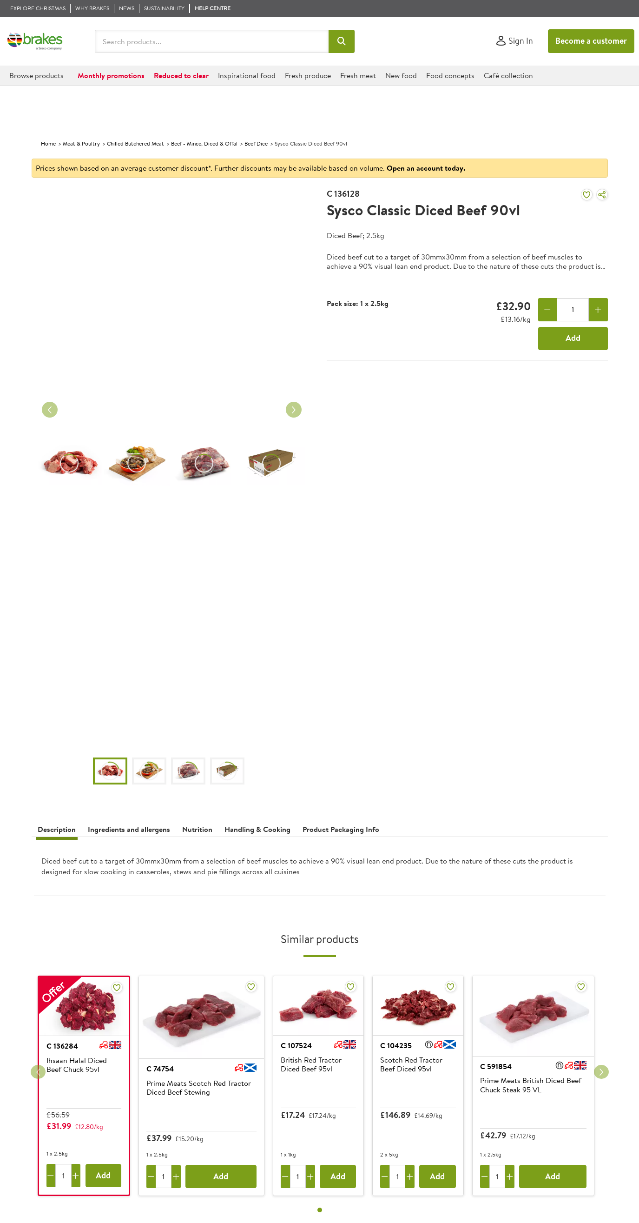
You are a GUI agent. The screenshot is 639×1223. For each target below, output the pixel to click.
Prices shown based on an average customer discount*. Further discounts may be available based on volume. (250, 168)
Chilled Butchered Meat (135, 143)
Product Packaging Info (341, 829)
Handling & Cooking (257, 829)
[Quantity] (573, 309)
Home (48, 143)
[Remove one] (547, 309)
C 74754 (160, 1068)
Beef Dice (256, 143)
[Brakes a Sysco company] (35, 41)
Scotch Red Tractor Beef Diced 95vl (411, 1065)
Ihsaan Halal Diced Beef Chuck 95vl (76, 1065)
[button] (342, 41)
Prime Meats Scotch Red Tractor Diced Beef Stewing (198, 1088)
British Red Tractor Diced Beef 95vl (311, 1065)
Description (57, 829)
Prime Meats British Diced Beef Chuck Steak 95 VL (530, 1085)
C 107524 (296, 1045)
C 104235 (396, 1045)
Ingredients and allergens (129, 829)
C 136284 (62, 1046)
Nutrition (197, 829)
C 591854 (496, 1066)
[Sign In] (514, 41)
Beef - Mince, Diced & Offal (204, 143)
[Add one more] (598, 309)
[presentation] (320, 870)
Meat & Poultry (81, 143)
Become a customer (591, 41)
